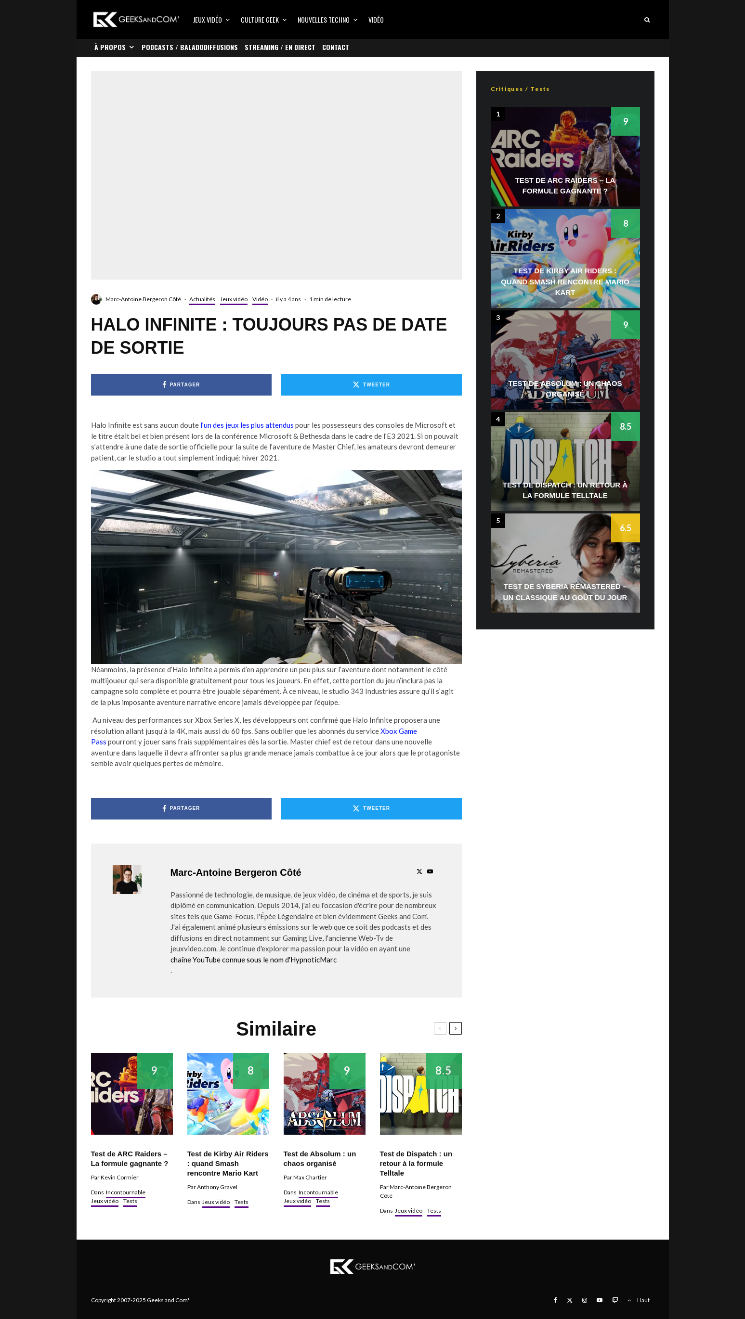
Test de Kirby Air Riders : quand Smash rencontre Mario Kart (228, 1163)
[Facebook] (555, 1300)
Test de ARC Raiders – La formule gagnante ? (130, 1158)
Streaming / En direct (280, 47)
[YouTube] (599, 1300)
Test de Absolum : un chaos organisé (320, 1158)
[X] (569, 1300)
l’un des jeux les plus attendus (246, 425)
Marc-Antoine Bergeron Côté (143, 299)
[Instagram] (584, 1300)
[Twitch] (615, 1300)
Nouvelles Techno (324, 19)
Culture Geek (260, 19)
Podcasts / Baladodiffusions (190, 47)
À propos (110, 47)
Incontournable (125, 1192)
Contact (335, 47)
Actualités (202, 299)
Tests (130, 1200)
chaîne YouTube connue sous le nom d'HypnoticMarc (253, 959)
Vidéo (376, 19)
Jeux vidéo (207, 19)
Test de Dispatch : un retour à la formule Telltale (416, 1163)
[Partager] (181, 385)
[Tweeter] (371, 385)
